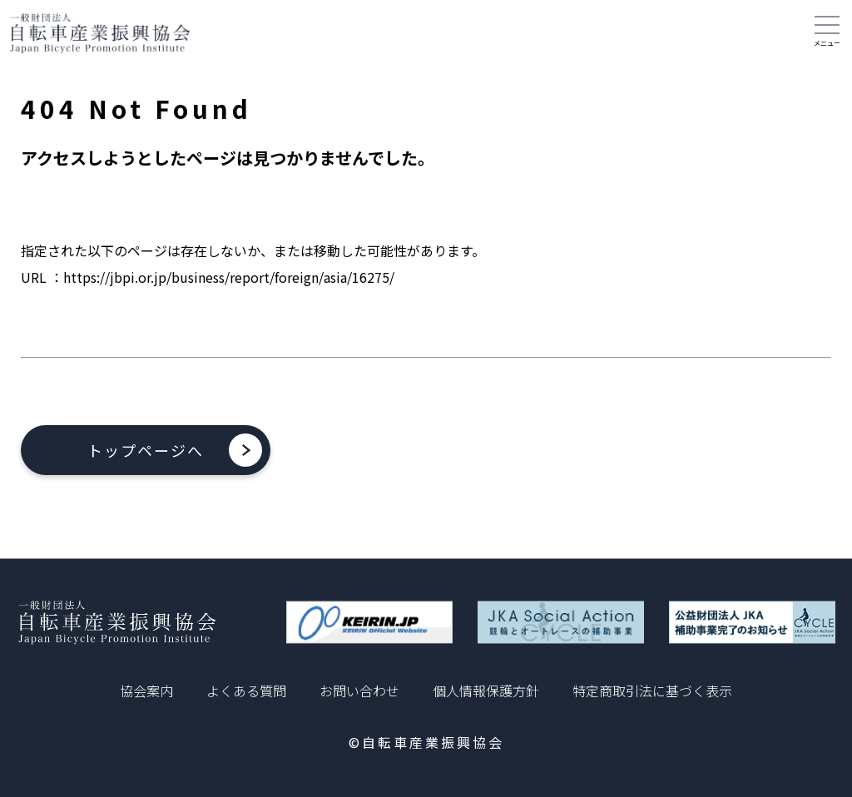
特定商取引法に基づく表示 (652, 690)
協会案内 (146, 690)
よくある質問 (246, 690)
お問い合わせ (359, 690)
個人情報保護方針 (486, 690)
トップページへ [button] (145, 450)
